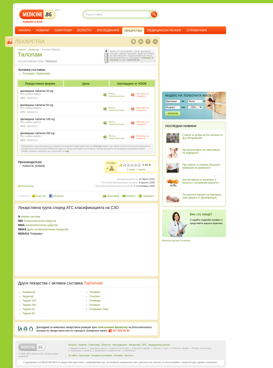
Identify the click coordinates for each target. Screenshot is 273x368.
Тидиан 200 (29, 304)
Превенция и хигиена (80, 350)
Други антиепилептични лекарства (47, 229)
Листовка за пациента (142, 94)
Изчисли (173, 113)
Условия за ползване (101, 355)
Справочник (197, 30)
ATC (144, 344)
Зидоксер (27, 296)
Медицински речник (164, 30)
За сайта (72, 355)
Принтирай (113, 196)
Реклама (118, 355)
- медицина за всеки (37, 16)
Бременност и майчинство (108, 350)
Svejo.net (39, 196)
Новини (42, 30)
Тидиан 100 (29, 300)
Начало (25, 30)
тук (66, 151)
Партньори (84, 355)
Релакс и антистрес (202, 348)
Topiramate (93, 283)
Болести (84, 30)
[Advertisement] (120, 244)
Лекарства (30, 41)
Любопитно (129, 350)
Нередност (149, 196)
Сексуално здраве (141, 348)
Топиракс (94, 304)
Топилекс (94, 296)
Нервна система (30, 216)
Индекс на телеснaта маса (188, 95)
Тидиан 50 (28, 313)
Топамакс (95, 292)
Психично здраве (180, 348)
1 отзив (131, 169)
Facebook (56, 196)
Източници (27, 186)
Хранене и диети (98, 348)
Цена (85, 83)
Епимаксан (28, 292)
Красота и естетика (119, 348)
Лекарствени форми (40, 83)
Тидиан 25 (28, 309)
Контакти (128, 355)
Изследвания (108, 30)
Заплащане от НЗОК (132, 83)
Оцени (141, 169)
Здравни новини (78, 348)
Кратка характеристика (116, 94)
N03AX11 (32, 98)
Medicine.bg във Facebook (176, 240)
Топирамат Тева (98, 309)
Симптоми (63, 30)
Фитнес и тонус (161, 348)
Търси (154, 14)
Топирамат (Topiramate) (36, 73)
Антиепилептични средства (39, 220)
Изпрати (130, 196)
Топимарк (95, 300)
